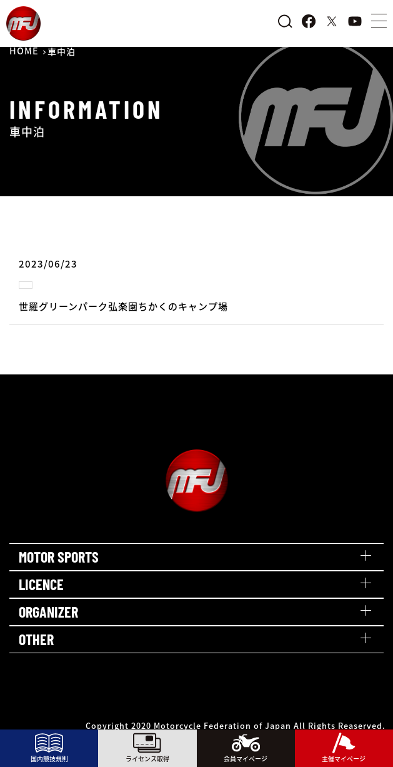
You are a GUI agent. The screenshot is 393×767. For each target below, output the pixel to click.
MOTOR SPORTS (59, 557)
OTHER (36, 639)
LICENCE (41, 584)
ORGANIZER (48, 612)
